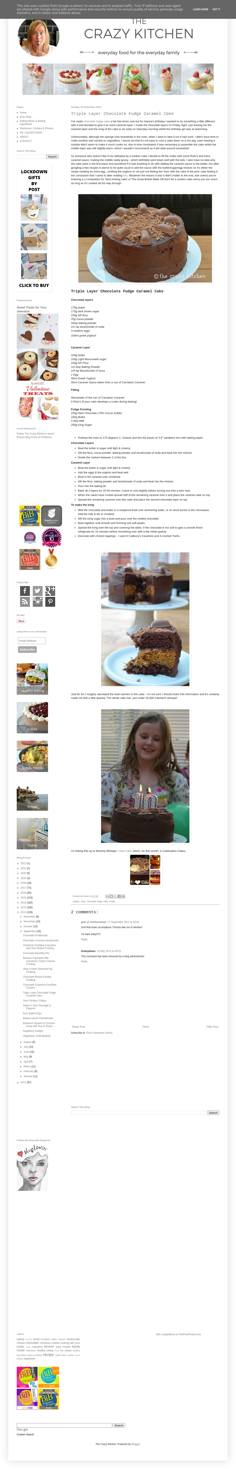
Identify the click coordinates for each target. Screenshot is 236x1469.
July (26, 1046)
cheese (61, 1339)
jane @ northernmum (93, 922)
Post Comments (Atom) (99, 1032)
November (30, 921)
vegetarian (29, 1358)
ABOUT (24, 136)
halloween (31, 1350)
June (27, 1051)
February (29, 1071)
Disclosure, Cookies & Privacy (36, 128)
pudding (38, 1355)
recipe (112, 901)
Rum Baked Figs (32, 1013)
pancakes (21, 1355)
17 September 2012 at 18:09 (123, 922)
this (125, 175)
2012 (24, 912)
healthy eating (45, 1350)
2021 (24, 868)
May (26, 1056)
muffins (76, 1350)
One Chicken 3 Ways (34, 1000)
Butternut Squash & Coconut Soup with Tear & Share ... (39, 1025)
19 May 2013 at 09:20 (109, 951)
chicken (21, 1343)
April (26, 1061)
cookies (55, 1343)
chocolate (32, 1342)
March (27, 1066)
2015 (24, 897)
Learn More (200, 9)
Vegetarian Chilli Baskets (37, 1036)
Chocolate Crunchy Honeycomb (40, 940)
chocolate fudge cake (97, 121)
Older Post (212, 1026)
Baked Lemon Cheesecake (38, 1018)
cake (83, 901)
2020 (24, 873)
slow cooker (68, 1355)
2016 (24, 892)
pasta (30, 1355)
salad (58, 1355)
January (28, 1076)
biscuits (28, 1339)
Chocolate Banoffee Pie (36, 953)
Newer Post (78, 1026)
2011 (24, 1082)
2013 (24, 907)
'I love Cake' (125, 850)
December (30, 916)
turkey (20, 1358)
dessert (49, 1346)
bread (36, 1339)
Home (145, 1026)
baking (20, 1339)
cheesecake (73, 1339)
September (30, 931)
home (56, 1350)
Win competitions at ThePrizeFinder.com (178, 1334)
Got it (216, 9)
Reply (84, 939)
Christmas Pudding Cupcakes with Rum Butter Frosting (39, 947)
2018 (24, 883)
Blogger (135, 1444)
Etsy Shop (25, 116)
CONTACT (26, 141)
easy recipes (63, 1346)
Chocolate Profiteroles (35, 935)
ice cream (66, 1350)
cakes (54, 1339)
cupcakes (37, 1346)
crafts (28, 1347)
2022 (24, 863)
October (28, 926)
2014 (24, 902)
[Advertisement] (145, 1070)
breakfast (45, 1339)
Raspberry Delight (33, 1030)
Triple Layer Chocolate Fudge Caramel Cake (39, 994)
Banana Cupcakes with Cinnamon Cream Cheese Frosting (39, 961)
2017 (24, 887)
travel (77, 1355)
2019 (24, 878)
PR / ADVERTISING (31, 132)
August (28, 1042)
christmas (45, 1343)
